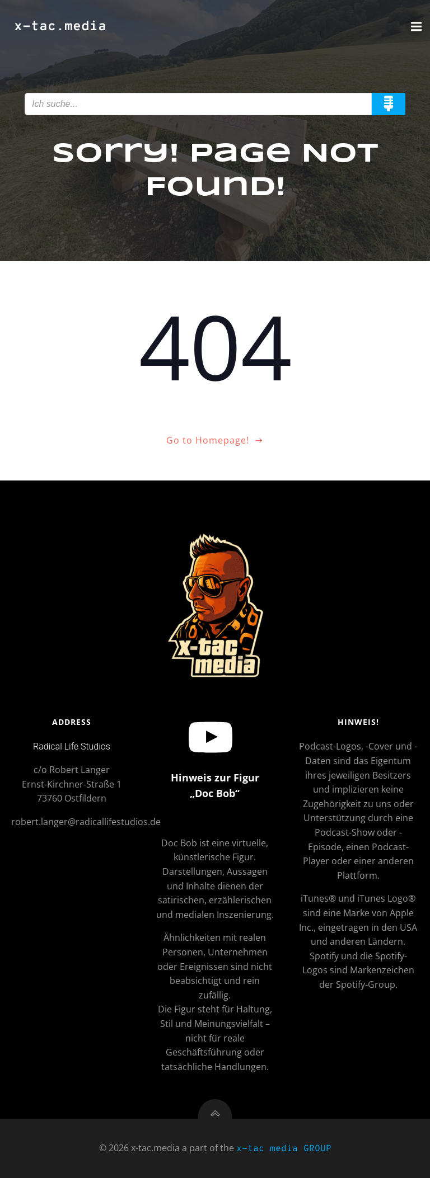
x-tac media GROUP (283, 1149)
